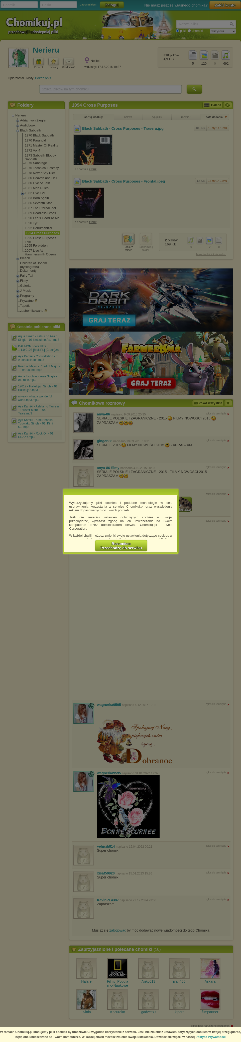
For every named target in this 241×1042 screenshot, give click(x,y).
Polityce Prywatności (211, 1037)
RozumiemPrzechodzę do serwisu (121, 545)
